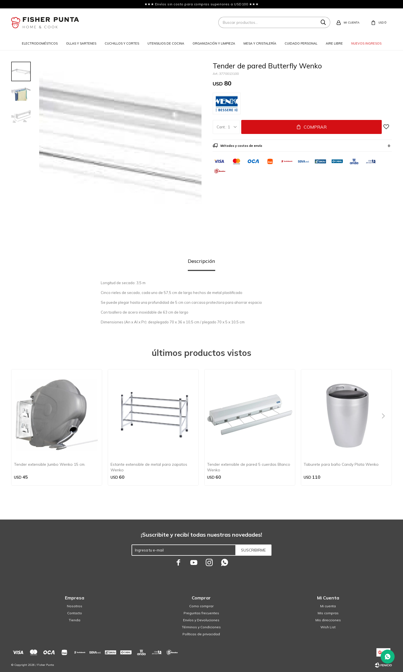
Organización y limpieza (214, 43)
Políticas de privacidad (201, 634)
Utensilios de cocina (165, 43)
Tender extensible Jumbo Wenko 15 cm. (49, 464)
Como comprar (201, 606)
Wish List (328, 627)
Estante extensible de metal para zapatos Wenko (149, 467)
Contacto (74, 613)
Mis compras (328, 613)
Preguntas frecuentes (201, 613)
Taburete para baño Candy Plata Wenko (341, 464)
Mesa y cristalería (259, 43)
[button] (385, 427)
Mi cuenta (328, 606)
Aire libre (334, 43)
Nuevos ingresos (366, 43)
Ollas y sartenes (81, 43)
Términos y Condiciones (201, 627)
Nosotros (74, 606)
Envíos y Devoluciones (201, 620)
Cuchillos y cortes (122, 43)
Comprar (315, 127)
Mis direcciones (328, 620)
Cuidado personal (301, 43)
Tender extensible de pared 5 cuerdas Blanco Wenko (248, 467)
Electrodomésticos (40, 43)
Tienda (74, 620)
